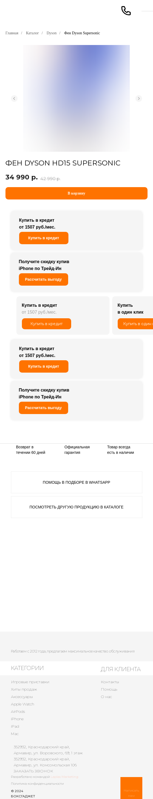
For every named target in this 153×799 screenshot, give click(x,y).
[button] (43, 279)
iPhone (17, 718)
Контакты (110, 681)
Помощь (109, 689)
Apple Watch (22, 704)
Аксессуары (22, 696)
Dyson (52, 33)
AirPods (18, 711)
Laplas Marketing (64, 777)
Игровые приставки (30, 681)
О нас (106, 696)
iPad (15, 726)
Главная (11, 33)
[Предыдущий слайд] (14, 98)
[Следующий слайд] (138, 98)
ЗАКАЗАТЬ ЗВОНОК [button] (33, 771)
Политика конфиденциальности (37, 783)
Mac (15, 733)
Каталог (32, 33)
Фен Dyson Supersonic (82, 33)
